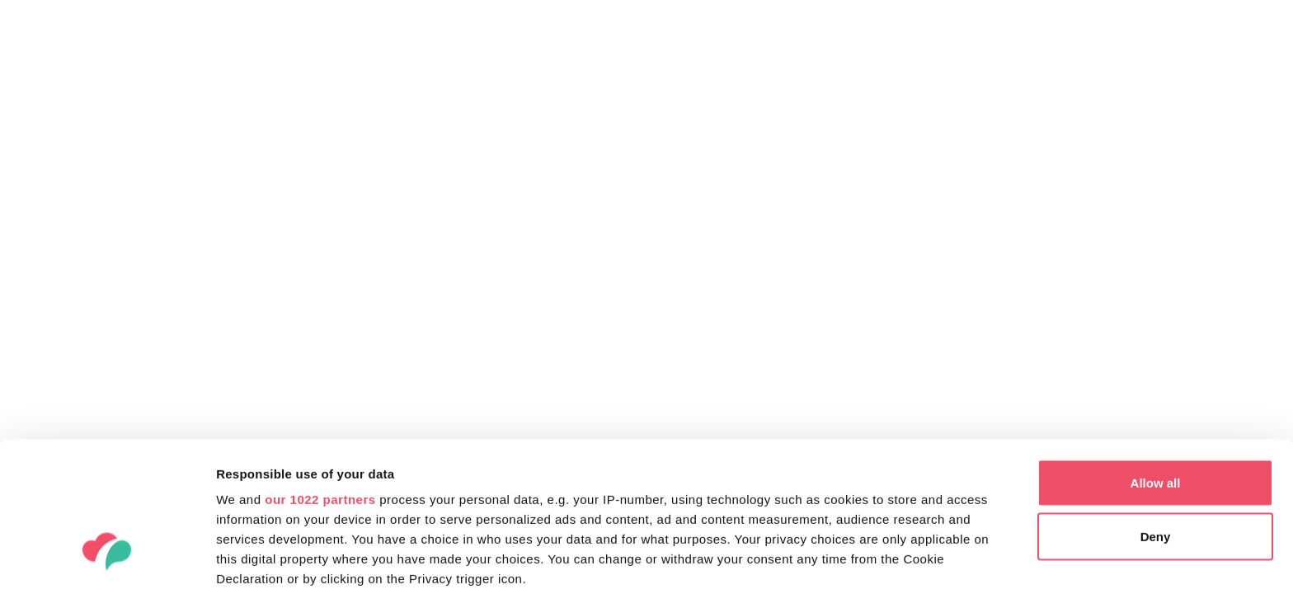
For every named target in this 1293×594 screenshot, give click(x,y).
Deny (1155, 417)
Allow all (1156, 363)
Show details (254, 561)
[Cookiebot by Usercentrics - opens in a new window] (107, 561)
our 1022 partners (320, 379)
